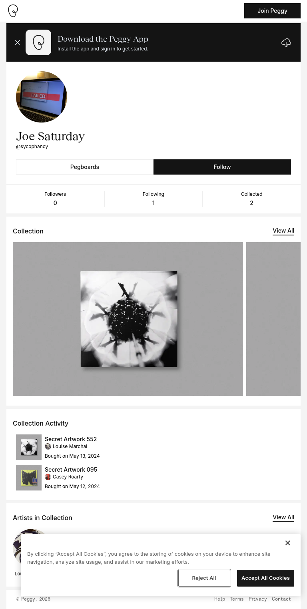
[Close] (288, 543)
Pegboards (84, 166)
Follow (222, 166)
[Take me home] (12, 10)
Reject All (204, 578)
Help (219, 599)
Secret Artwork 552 (71, 439)
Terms (237, 599)
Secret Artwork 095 (71, 469)
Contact (281, 599)
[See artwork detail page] (128, 319)
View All (283, 230)
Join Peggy (272, 10)
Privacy (258, 599)
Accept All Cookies (265, 578)
